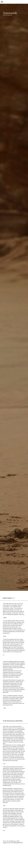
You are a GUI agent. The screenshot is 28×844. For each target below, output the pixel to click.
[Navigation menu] (2, 2)
